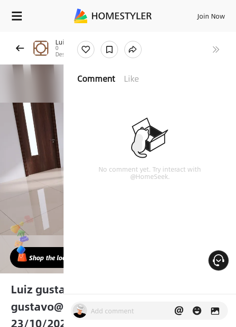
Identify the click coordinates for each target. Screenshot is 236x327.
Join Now (211, 16)
